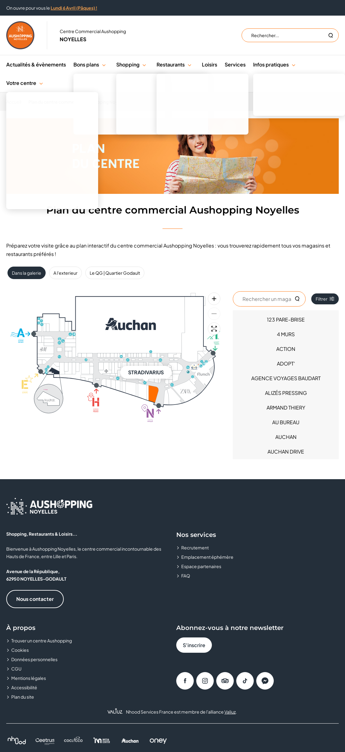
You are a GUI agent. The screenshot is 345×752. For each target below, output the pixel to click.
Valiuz (230, 712)
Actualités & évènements (36, 64)
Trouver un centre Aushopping (41, 640)
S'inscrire (194, 645)
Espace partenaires (201, 566)
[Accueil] (15, 102)
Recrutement (195, 547)
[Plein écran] (214, 328)
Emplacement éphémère (207, 557)
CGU (16, 668)
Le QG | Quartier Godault (115, 273)
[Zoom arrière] (214, 313)
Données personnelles (34, 659)
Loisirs (209, 64)
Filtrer (325, 299)
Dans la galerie (26, 273)
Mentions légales (28, 678)
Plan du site (22, 697)
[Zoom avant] (214, 298)
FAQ (185, 575)
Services (235, 64)
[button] (104, 64)
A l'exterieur (65, 273)
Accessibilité (24, 687)
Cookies (20, 650)
